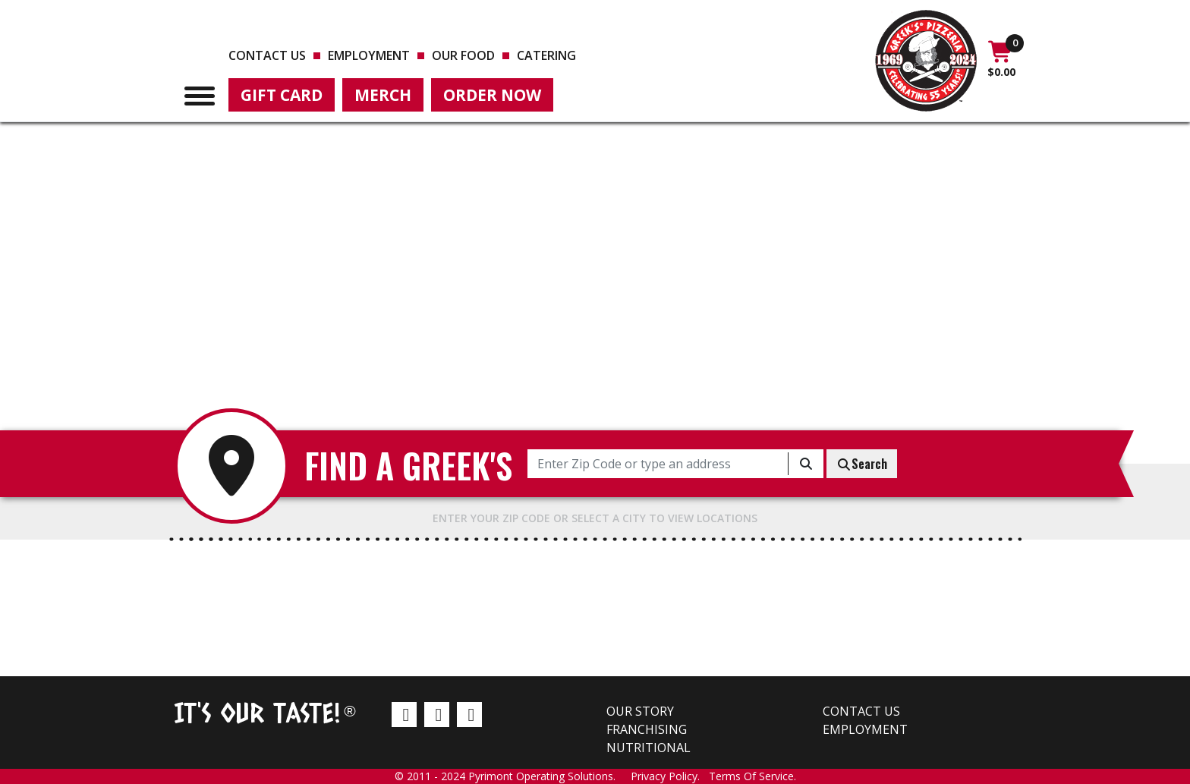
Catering (546, 55)
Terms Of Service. (752, 776)
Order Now (492, 94)
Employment (369, 55)
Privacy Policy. (670, 776)
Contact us (267, 55)
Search (861, 464)
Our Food (463, 55)
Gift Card (282, 94)
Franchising (646, 729)
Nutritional (648, 747)
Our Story (640, 711)
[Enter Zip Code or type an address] (658, 463)
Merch (382, 94)
